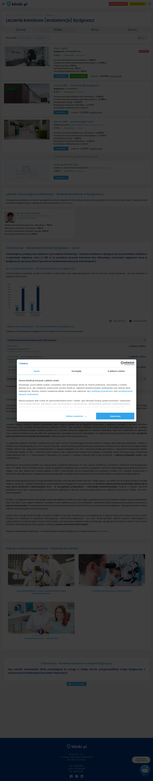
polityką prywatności (102, 391)
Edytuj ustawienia (76, 416)
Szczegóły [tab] (76, 371)
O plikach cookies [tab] (116, 371)
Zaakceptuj (115, 416)
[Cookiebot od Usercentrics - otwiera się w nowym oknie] (122, 363)
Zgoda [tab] (37, 371)
